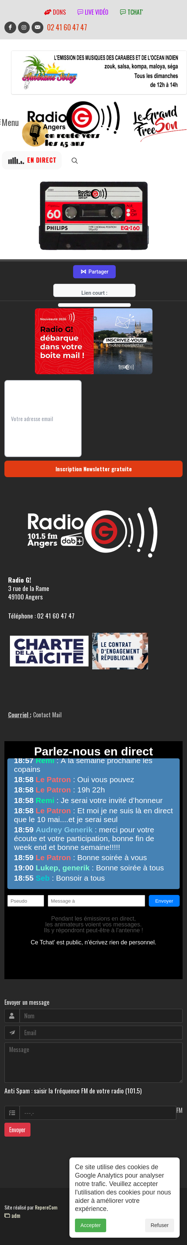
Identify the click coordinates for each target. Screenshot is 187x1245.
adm (12, 1215)
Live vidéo (93, 12)
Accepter (90, 1232)
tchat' (131, 12)
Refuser (160, 1232)
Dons (55, 12)
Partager (94, 271)
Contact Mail (47, 714)
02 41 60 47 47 (67, 27)
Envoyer (17, 1129)
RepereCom (46, 1207)
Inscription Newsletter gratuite (93, 469)
